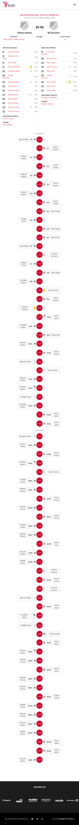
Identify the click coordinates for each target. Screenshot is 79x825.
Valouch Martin (13, 107)
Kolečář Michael (14, 67)
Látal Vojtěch (13, 86)
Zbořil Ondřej (52, 58)
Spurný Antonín (13, 52)
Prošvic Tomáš (8, 119)
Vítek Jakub (50, 90)
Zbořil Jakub (51, 82)
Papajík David (13, 95)
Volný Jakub (51, 63)
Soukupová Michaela (49, 98)
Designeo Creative (66, 819)
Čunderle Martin (14, 71)
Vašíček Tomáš (13, 111)
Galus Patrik (7, 39)
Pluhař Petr (51, 71)
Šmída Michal (13, 103)
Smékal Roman (18, 39)
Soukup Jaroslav (47, 104)
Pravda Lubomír (14, 90)
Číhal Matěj (12, 63)
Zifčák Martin (7, 125)
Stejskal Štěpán (14, 82)
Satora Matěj (12, 99)
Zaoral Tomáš (52, 67)
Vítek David (50, 86)
